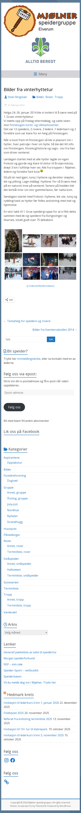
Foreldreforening (15, 475)
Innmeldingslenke (28, 359)
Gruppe (9, 487)
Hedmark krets (20, 694)
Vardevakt (10, 612)
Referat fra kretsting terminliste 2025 (28, 719)
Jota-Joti (12, 504)
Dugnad (12, 480)
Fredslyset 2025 (14, 713)
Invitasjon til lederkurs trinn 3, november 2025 (34, 735)
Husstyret (10, 529)
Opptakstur (14, 462)
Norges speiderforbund (19, 658)
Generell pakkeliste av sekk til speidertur (30, 652)
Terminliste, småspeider (23, 575)
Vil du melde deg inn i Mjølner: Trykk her (30, 682)
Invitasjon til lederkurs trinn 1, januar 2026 (31, 703)
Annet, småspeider (19, 564)
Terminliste (11, 588)
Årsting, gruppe (17, 498)
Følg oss (14, 407)
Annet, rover (15, 546)
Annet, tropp (15, 599)
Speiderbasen (13, 676)
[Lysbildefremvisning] (40, 285)
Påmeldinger (12, 535)
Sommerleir (11, 582)
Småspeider (11, 559)
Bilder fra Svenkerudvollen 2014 (54, 330)
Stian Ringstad (17, 97)
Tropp (58, 97)
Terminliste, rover (19, 552)
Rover (49, 97)
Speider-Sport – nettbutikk (21, 670)
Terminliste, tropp (19, 605)
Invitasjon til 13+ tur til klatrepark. (26, 729)
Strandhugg (15, 522)
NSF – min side (13, 664)
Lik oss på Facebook (21, 431)
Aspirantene (12, 457)
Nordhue (13, 510)
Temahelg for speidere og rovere (27, 321)
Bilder (40, 97)
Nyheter (12, 516)
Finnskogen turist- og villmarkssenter (34, 125)
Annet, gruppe (16, 492)
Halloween (14, 570)
